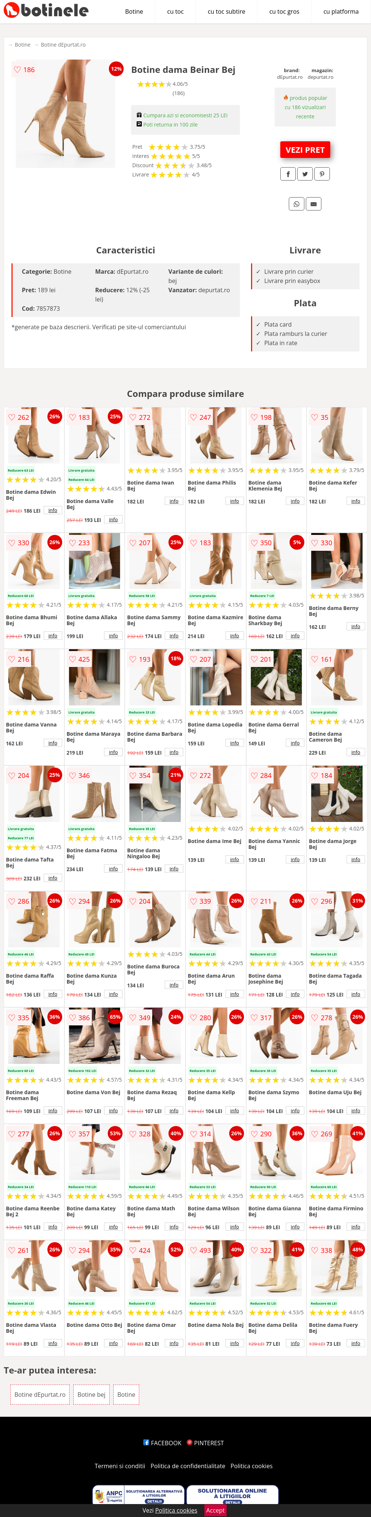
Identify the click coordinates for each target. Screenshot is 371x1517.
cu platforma (341, 11)
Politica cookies (252, 1466)
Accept (215, 1510)
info (53, 510)
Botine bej (91, 1394)
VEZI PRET (305, 149)
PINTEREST (205, 1443)
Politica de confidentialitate (188, 1466)
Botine (134, 11)
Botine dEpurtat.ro (63, 44)
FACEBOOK (162, 1443)
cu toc (175, 11)
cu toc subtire (226, 11)
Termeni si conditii (120, 1466)
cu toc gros (284, 11)
